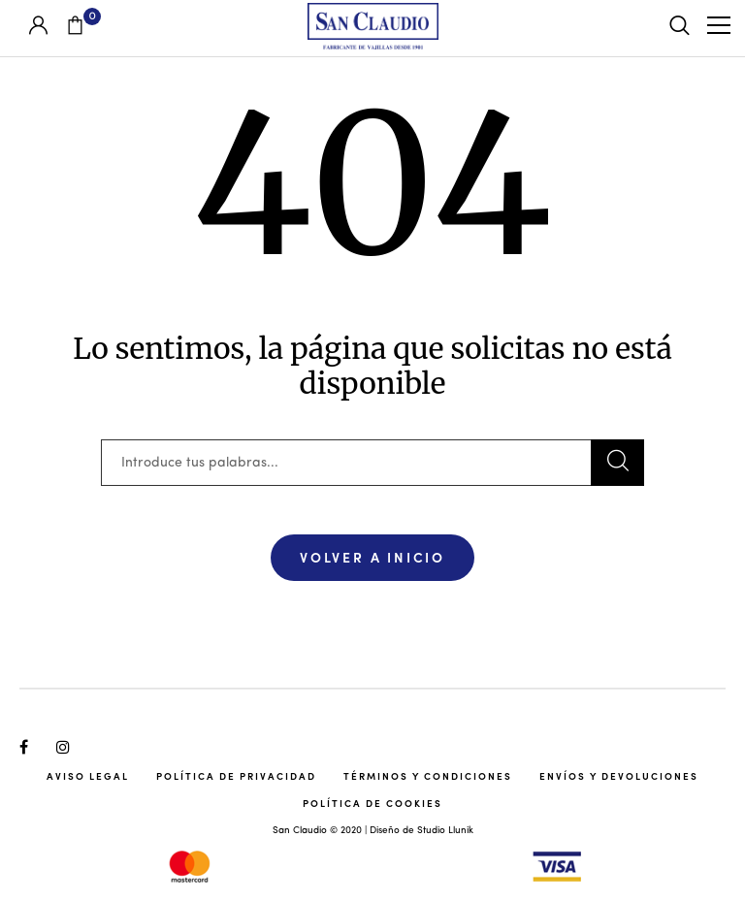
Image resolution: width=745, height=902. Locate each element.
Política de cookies (372, 803)
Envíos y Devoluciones (618, 776)
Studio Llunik (445, 830)
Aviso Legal (88, 776)
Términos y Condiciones (427, 776)
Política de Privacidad (236, 776)
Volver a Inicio (372, 556)
